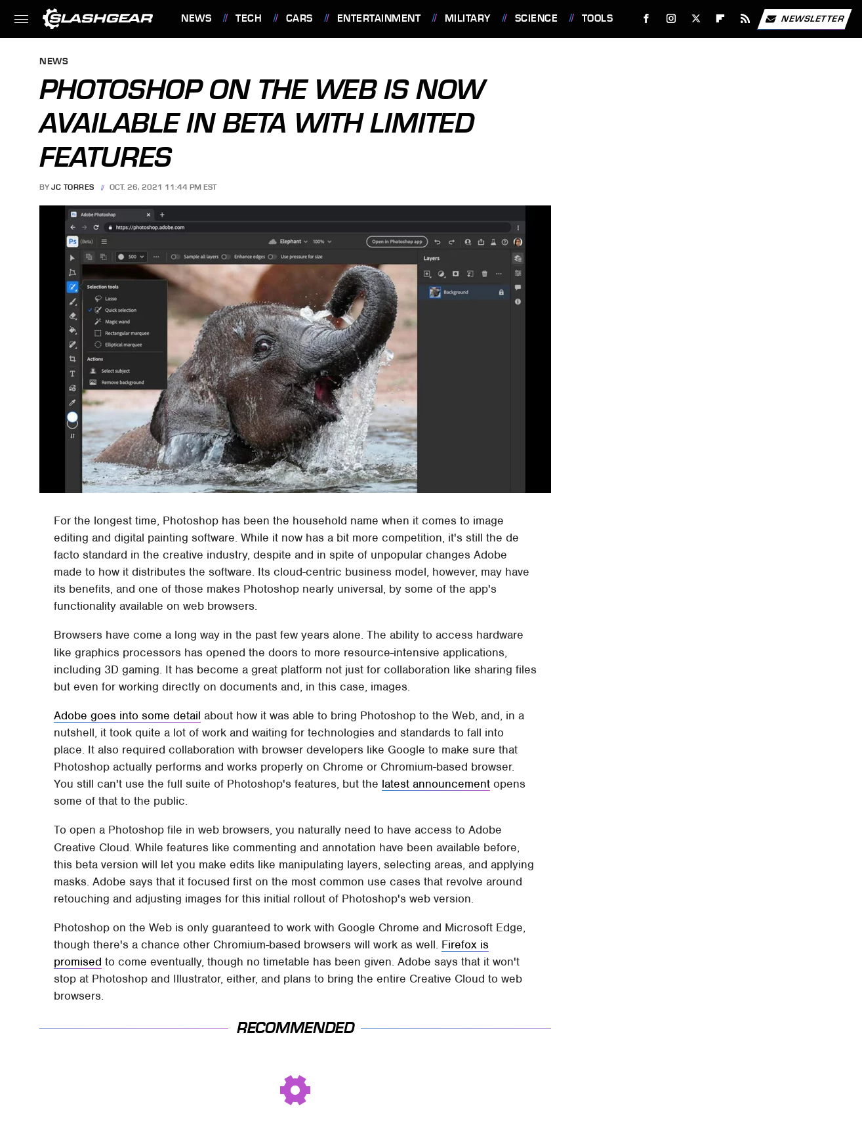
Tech (249, 18)
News (196, 18)
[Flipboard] (720, 19)
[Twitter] (695, 19)
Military (468, 18)
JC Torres (72, 187)
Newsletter (804, 19)
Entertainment (379, 18)
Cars (299, 18)
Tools (597, 18)
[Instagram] (671, 19)
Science (536, 18)
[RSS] (745, 19)
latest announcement (436, 783)
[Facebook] (646, 19)
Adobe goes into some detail (127, 715)
